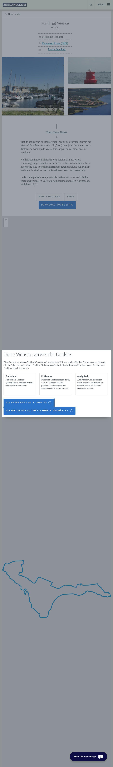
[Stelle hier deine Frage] (88, 756)
